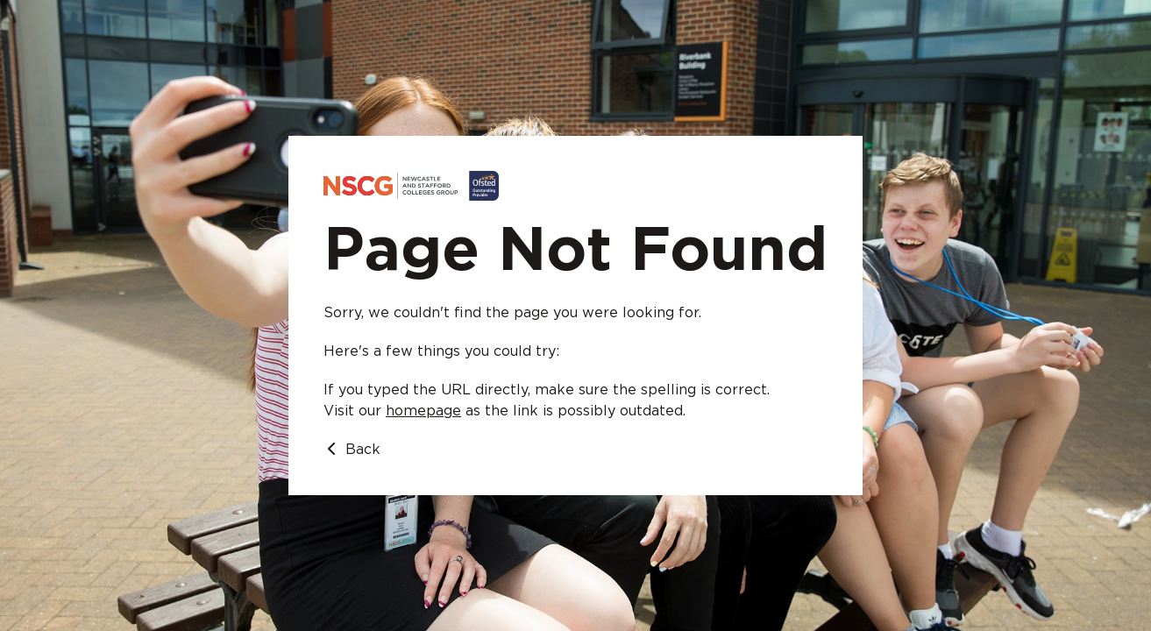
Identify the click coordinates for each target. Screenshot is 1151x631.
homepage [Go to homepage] (423, 411)
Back (351, 449)
